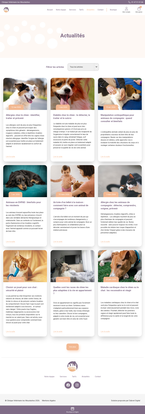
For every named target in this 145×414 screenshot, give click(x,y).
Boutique (113, 10)
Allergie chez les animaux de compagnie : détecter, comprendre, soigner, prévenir (118, 205)
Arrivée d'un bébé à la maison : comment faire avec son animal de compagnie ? (70, 205)
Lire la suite (10, 157)
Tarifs (81, 10)
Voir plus (72, 347)
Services (72, 10)
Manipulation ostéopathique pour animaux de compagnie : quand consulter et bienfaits (117, 118)
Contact (100, 10)
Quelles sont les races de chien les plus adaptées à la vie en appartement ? (72, 290)
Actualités (90, 10)
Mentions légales (49, 401)
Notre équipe (61, 10)
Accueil (50, 10)
